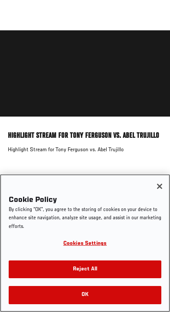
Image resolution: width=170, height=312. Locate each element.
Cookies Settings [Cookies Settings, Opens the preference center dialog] (85, 244)
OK (85, 295)
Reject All (85, 269)
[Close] (159, 186)
